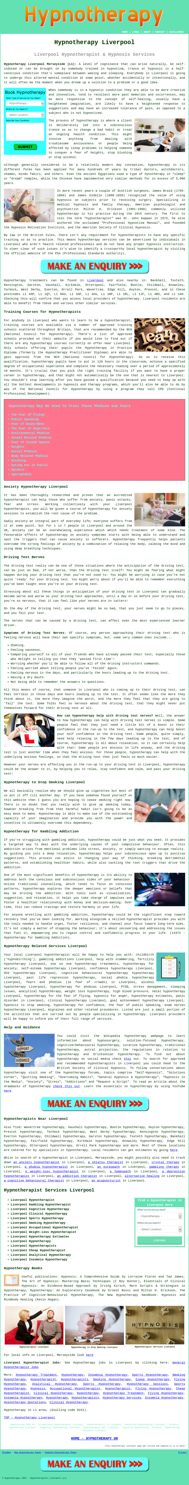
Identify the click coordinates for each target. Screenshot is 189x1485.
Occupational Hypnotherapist (75, 1388)
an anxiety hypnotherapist (36, 1162)
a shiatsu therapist (105, 1162)
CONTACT (160, 32)
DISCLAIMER (176, 32)
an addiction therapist (77, 1176)
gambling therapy (164, 1167)
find (16, 1127)
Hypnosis (38, 1388)
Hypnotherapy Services (122, 1398)
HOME (125, 32)
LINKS (135, 32)
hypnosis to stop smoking (27, 1005)
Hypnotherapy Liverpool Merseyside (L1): (40, 64)
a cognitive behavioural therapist (34, 1180)
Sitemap (6, 1452)
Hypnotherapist (43, 1379)
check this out (66, 1086)
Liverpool (95, 280)
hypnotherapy (87, 120)
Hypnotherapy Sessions (147, 1384)
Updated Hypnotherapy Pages (60, 1452)
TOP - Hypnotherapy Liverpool (29, 1417)
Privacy (182, 1452)
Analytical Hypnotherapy (54, 1384)
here (7, 1091)
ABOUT (147, 32)
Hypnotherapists (74, 1379)
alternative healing (142, 1176)
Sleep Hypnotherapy (152, 1379)
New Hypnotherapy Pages (27, 1452)
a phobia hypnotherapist (46, 1167)
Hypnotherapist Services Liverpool (49, 1190)
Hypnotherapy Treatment (36, 1375)
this (127, 1059)
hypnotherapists (132, 235)
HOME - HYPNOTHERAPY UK (94, 1438)
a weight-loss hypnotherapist (52, 1171)
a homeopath (120, 1171)
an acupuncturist (106, 1180)
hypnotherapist (98, 218)
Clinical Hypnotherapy (53, 1393)
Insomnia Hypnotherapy (107, 1375)
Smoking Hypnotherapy (112, 1379)
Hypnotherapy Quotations (25, 1402)
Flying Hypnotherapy (153, 1388)
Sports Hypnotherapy (150, 1375)
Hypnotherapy (73, 1375)
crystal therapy (165, 1162)
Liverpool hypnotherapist (47, 954)
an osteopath (108, 1167)
